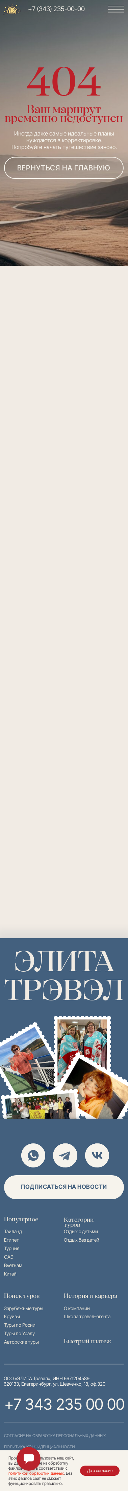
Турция (11, 1248)
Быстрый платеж (87, 1341)
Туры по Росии (19, 1325)
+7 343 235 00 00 (64, 1404)
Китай (10, 1274)
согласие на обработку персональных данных (55, 1435)
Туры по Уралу (19, 1333)
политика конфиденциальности (39, 1447)
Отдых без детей (81, 1240)
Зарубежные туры (23, 1308)
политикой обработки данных (36, 1473)
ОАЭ (9, 1257)
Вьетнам (13, 1265)
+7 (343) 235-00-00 (56, 9)
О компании (77, 1308)
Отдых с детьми (81, 1231)
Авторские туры (21, 1342)
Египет (11, 1240)
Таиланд (13, 1231)
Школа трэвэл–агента (87, 1316)
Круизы (12, 1316)
